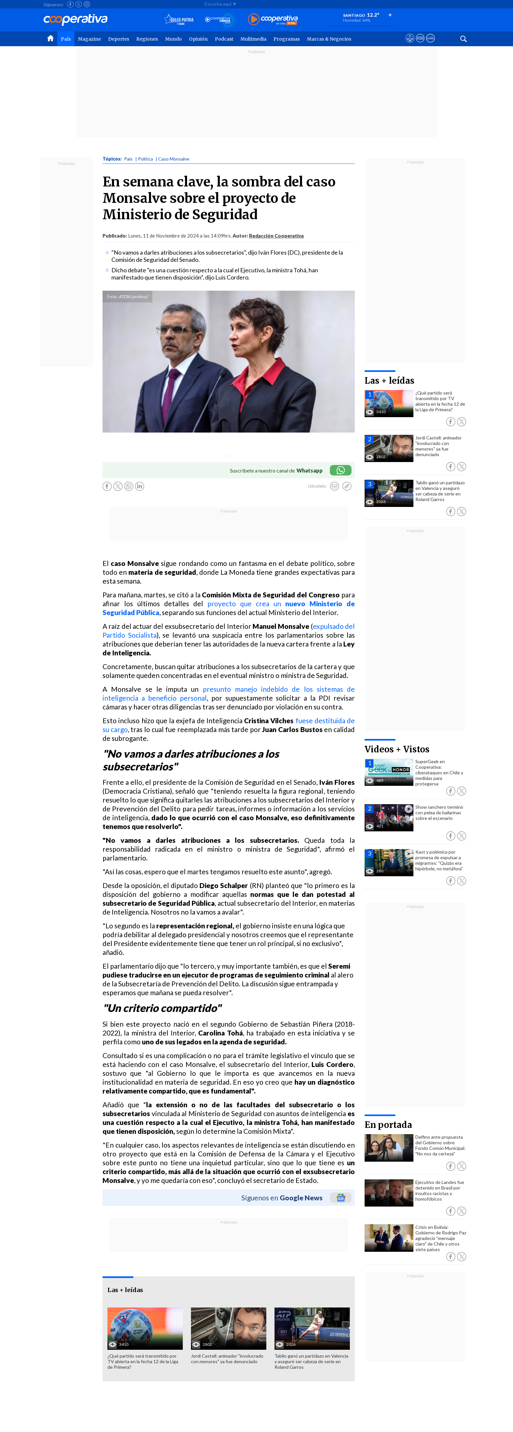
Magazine (89, 39)
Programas (287, 39)
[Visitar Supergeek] (430, 44)
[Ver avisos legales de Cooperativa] (410, 44)
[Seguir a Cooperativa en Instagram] (87, 4)
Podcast (224, 39)
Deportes (118, 39)
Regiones (147, 39)
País (66, 39)
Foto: (112, 296)
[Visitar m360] (420, 44)
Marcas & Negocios (329, 39)
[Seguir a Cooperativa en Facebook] (70, 4)
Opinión (198, 39)
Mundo (173, 39)
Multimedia (253, 39)
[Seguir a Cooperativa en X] (78, 4)
